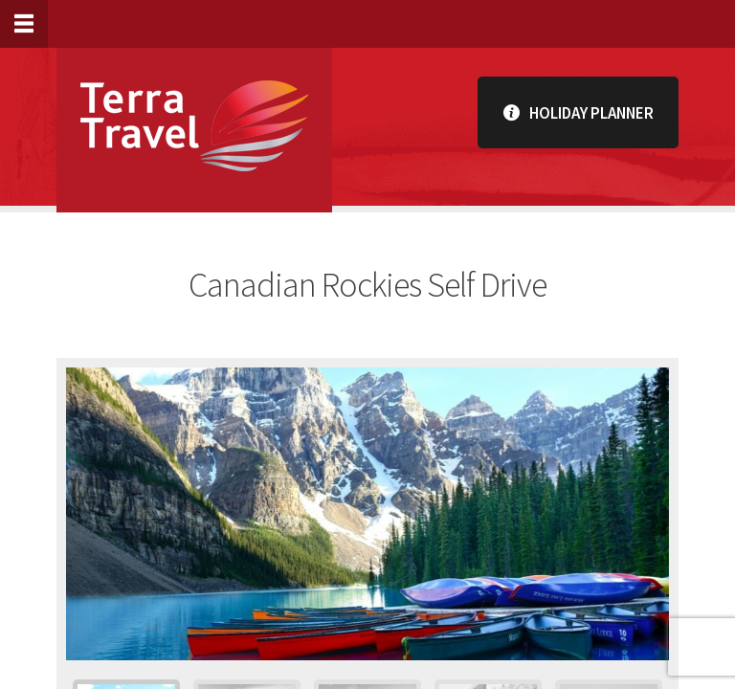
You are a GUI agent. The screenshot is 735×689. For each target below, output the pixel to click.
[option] (367, 513)
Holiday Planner (578, 112)
